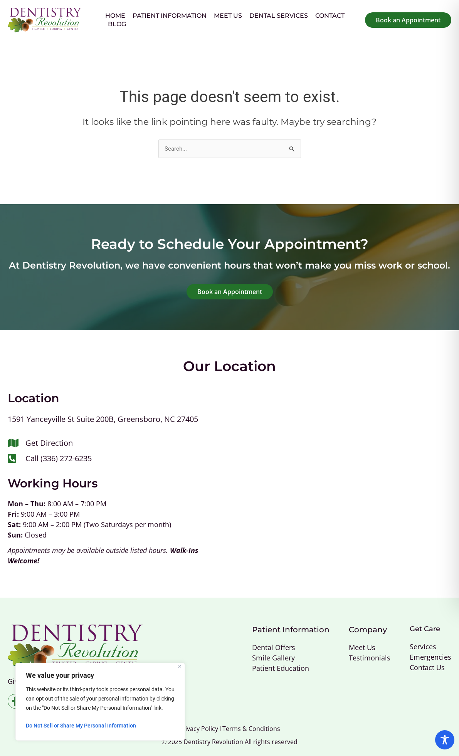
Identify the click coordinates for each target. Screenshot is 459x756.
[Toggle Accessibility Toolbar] (444, 739)
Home (115, 15)
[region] (100, 702)
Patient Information (170, 15)
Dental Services (278, 15)
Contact (330, 15)
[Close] (180, 666)
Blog (117, 24)
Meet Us (228, 15)
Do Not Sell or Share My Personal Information (81, 725)
